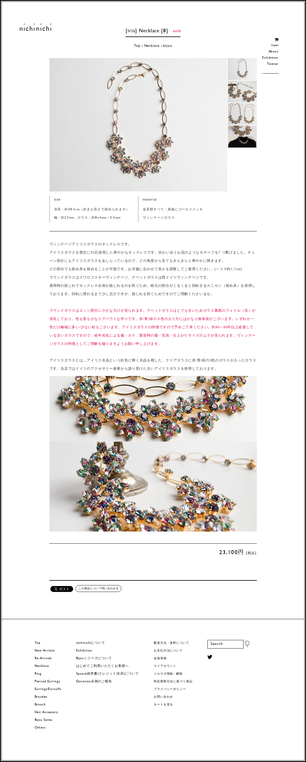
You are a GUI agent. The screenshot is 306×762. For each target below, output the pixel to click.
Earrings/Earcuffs (48, 689)
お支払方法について (168, 650)
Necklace (152, 46)
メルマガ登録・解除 (168, 674)
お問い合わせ (163, 697)
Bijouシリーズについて (94, 658)
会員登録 (160, 658)
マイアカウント (165, 666)
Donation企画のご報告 (94, 681)
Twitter (272, 64)
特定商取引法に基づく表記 (173, 681)
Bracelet (41, 697)
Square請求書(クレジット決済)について (107, 673)
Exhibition (270, 58)
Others (40, 727)
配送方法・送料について (171, 643)
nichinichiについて (90, 643)
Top (137, 46)
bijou (167, 46)
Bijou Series (44, 720)
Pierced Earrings (47, 681)
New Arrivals (45, 650)
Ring (38, 673)
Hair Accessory (46, 712)
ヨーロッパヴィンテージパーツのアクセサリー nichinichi (36, 27)
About (273, 51)
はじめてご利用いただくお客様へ (102, 666)
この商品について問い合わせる (98, 588)
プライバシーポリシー (170, 689)
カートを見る (163, 704)
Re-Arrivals (43, 658)
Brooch (40, 704)
